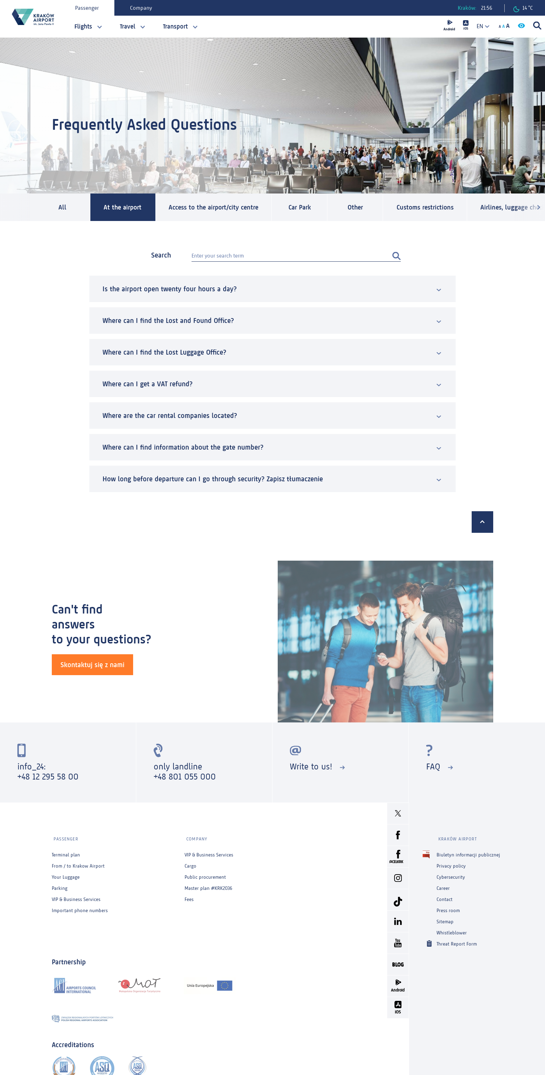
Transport (175, 26)
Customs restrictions (439, 207)
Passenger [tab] (88, 8)
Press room (448, 908)
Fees (189, 897)
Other (367, 207)
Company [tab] (142, 8)
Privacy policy (451, 864)
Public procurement (205, 875)
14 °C (523, 8)
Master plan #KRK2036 (208, 886)
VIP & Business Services (76, 897)
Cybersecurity (451, 875)
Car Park (311, 207)
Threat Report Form (457, 941)
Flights (83, 26)
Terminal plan (66, 852)
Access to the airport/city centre (221, 207)
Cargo (190, 864)
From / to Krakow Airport (78, 864)
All (62, 207)
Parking (59, 886)
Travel (127, 26)
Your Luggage (66, 875)
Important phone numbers (80, 908)
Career (443, 886)
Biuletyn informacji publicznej (468, 852)
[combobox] (480, 26)
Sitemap (445, 919)
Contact (445, 897)
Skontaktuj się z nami (92, 665)
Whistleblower (452, 930)
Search (161, 255)
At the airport (124, 207)
